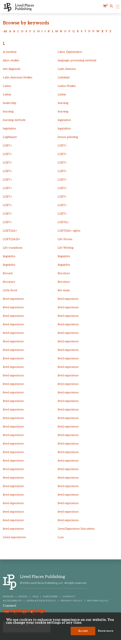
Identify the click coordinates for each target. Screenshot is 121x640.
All (5, 31)
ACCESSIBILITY (12, 601)
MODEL (23, 596)
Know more (105, 632)
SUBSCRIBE (50, 596)
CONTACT (68, 596)
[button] (111, 6)
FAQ (35, 596)
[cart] (105, 6)
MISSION (8, 596)
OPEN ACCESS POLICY (41, 601)
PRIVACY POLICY (71, 601)
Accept (83, 632)
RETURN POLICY (98, 601)
